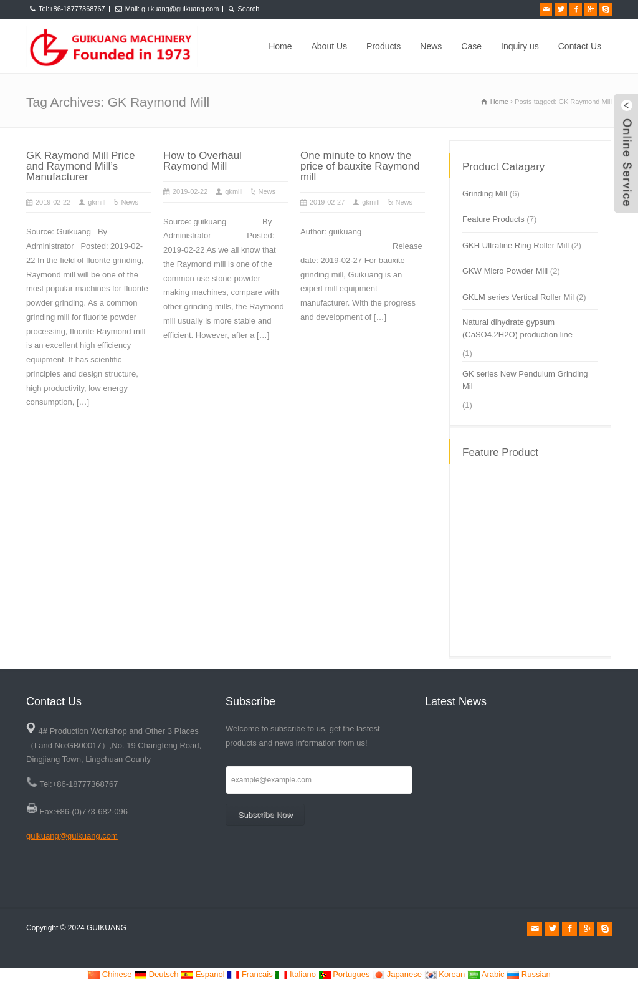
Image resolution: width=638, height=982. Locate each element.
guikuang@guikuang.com (72, 835)
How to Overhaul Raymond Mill (202, 161)
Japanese (397, 974)
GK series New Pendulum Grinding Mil (525, 380)
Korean (444, 974)
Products (383, 46)
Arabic (486, 974)
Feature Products (493, 219)
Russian (529, 974)
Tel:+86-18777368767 (72, 8)
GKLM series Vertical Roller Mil (518, 297)
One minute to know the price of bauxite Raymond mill (360, 166)
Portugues (344, 974)
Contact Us (579, 46)
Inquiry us (520, 46)
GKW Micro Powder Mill (505, 271)
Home (280, 46)
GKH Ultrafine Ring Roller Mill (515, 245)
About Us (330, 46)
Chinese (109, 974)
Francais (249, 974)
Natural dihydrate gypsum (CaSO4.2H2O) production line (517, 328)
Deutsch (156, 974)
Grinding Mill (484, 193)
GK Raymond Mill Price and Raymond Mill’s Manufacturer (80, 166)
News (431, 46)
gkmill (96, 202)
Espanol (203, 974)
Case (471, 46)
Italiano (295, 974)
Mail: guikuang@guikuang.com (172, 8)
